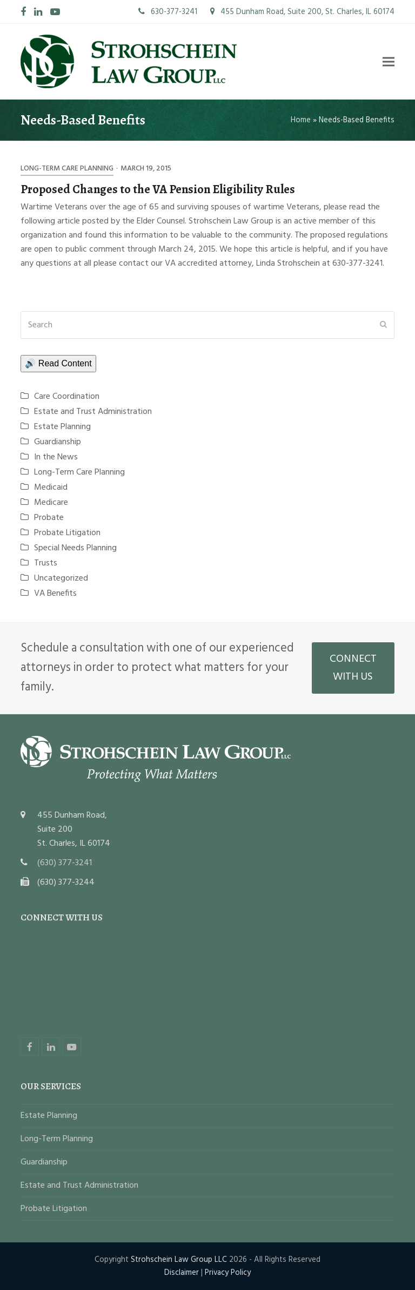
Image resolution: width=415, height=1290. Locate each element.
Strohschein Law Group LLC (179, 1259)
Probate (49, 518)
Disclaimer (181, 1272)
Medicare (51, 503)
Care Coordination (66, 397)
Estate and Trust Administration (93, 412)
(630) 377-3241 (64, 863)
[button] (388, 61)
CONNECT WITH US (353, 668)
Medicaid (51, 488)
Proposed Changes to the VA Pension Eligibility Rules (158, 189)
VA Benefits (55, 594)
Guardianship (57, 442)
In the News (56, 457)
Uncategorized (61, 578)
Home (301, 120)
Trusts (45, 563)
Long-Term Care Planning (67, 168)
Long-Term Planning (57, 1139)
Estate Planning (62, 427)
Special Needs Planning (75, 548)
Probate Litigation (67, 533)
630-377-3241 (167, 11)
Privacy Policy (228, 1272)
